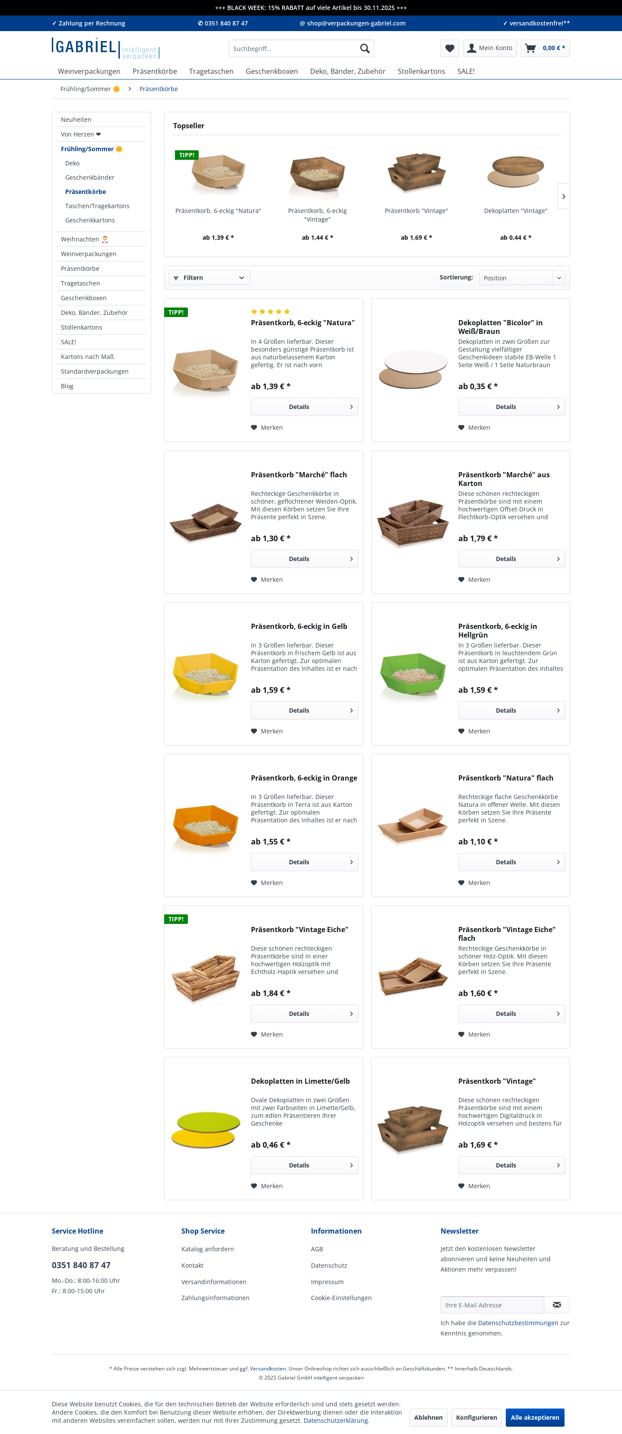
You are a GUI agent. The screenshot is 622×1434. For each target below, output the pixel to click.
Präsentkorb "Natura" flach (506, 778)
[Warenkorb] (545, 48)
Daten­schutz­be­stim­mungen (518, 1323)
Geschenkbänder (89, 177)
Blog (67, 386)
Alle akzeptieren (535, 1417)
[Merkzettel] (450, 48)
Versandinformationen (214, 1282)
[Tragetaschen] (211, 71)
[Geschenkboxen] (272, 71)
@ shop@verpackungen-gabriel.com (353, 23)
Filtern (188, 277)
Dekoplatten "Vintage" (516, 210)
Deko (72, 163)
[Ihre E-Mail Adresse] (492, 1304)
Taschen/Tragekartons (97, 206)
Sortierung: (456, 277)
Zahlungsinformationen (215, 1298)
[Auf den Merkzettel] (267, 427)
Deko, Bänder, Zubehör (94, 312)
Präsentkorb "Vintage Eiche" (300, 929)
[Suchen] (365, 48)
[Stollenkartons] (421, 71)
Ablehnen (428, 1417)
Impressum (327, 1282)
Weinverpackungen (89, 254)
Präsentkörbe (85, 191)
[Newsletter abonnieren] (557, 1304)
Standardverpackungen (95, 371)
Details (321, 405)
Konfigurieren (476, 1417)
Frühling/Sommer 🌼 (92, 149)
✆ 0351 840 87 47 (223, 23)
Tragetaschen (80, 283)
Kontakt (192, 1265)
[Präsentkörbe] (155, 71)
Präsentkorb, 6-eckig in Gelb (299, 626)
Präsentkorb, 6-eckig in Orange (304, 778)
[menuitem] (301, 48)
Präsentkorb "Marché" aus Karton (504, 479)
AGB (317, 1249)
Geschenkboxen (84, 298)
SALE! (68, 342)
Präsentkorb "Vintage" (416, 210)
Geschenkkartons (90, 220)
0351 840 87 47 (81, 1265)
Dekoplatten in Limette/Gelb (300, 1081)
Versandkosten (268, 1368)
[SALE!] (466, 71)
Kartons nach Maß (87, 356)
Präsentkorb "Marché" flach (299, 474)
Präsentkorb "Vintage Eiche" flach (507, 933)
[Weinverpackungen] (89, 71)
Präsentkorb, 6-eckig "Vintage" (317, 214)
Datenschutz (329, 1265)
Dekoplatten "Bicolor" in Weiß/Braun (500, 327)
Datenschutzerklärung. (337, 1420)
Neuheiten (76, 119)
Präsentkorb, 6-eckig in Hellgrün (497, 630)
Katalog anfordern (207, 1249)
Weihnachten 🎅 (84, 239)
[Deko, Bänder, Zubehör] (348, 71)
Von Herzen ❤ (81, 134)
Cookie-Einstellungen (341, 1298)
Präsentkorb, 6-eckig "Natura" (218, 210)
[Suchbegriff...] (301, 48)
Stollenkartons (81, 327)
